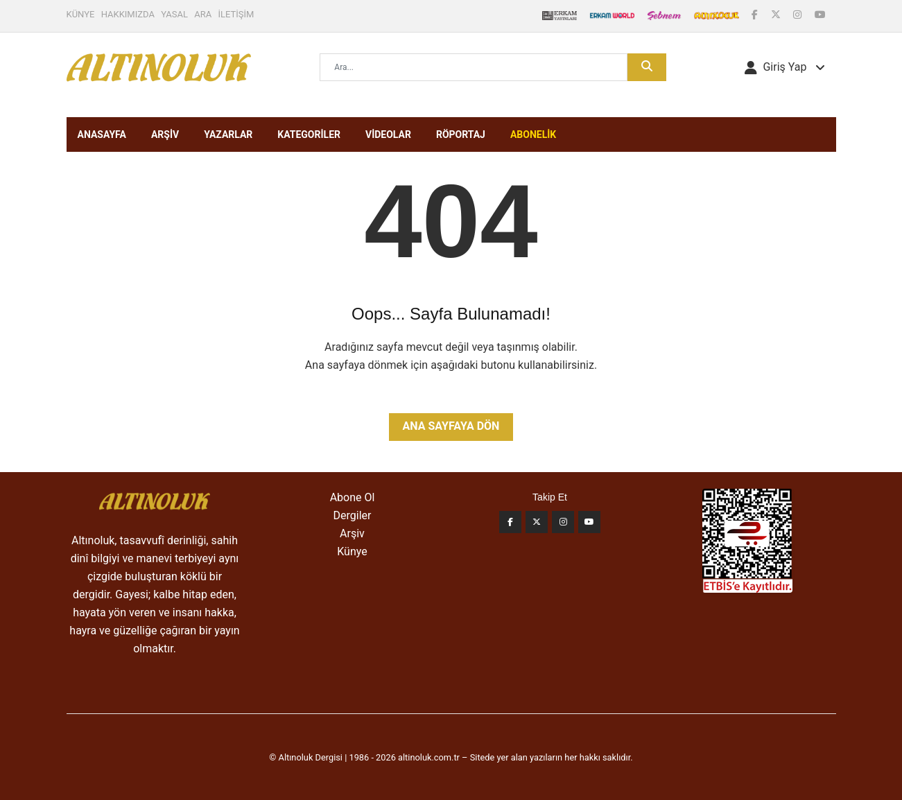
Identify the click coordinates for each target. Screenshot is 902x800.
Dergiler (352, 515)
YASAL (174, 14)
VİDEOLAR (388, 134)
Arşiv (352, 533)
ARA (202, 14)
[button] (784, 67)
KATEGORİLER (308, 134)
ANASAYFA (102, 134)
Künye (352, 551)
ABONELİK (533, 134)
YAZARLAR (228, 134)
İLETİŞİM (236, 14)
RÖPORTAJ (460, 134)
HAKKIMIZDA (128, 14)
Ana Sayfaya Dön (451, 426)
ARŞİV (165, 134)
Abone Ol (352, 497)
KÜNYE (81, 14)
